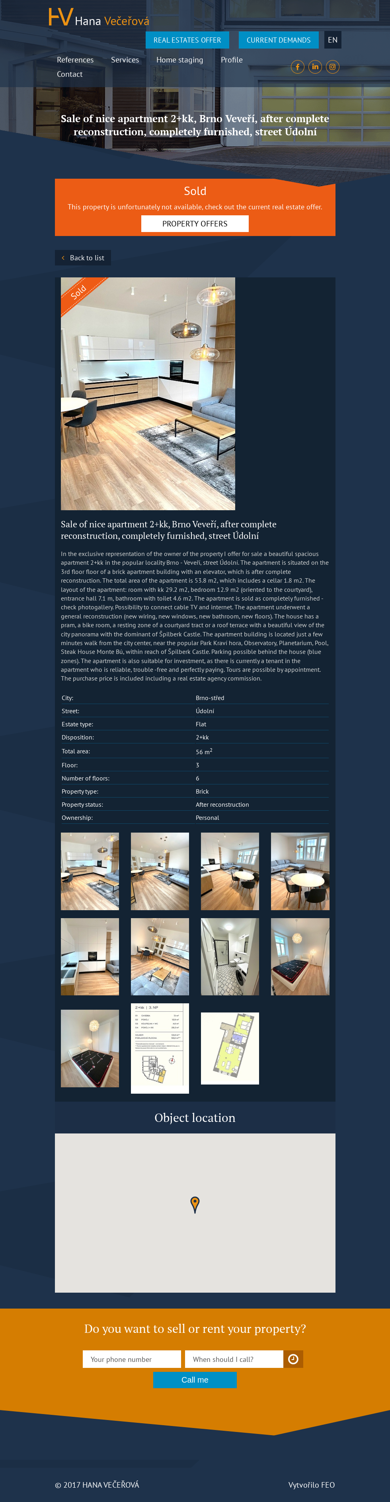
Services (125, 60)
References (75, 60)
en (332, 40)
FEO (328, 1485)
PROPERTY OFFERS (195, 223)
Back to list (87, 257)
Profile (232, 60)
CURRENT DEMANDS (279, 40)
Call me (195, 1379)
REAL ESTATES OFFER (187, 40)
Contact (70, 74)
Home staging (179, 60)
